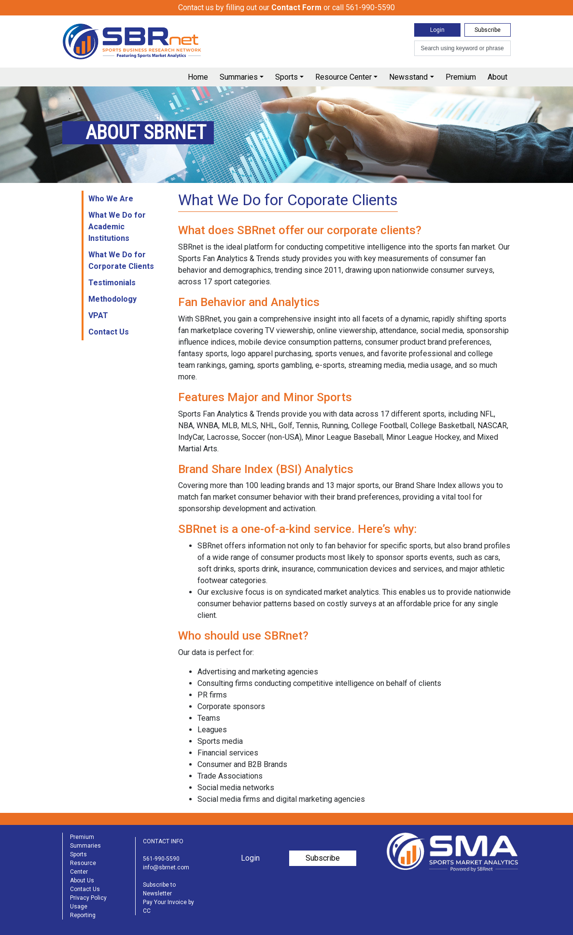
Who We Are (110, 198)
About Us (82, 880)
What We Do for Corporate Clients (121, 260)
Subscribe (488, 30)
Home (198, 77)
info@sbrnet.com (166, 867)
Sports (286, 77)
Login (437, 30)
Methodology (112, 299)
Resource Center (343, 77)
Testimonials (112, 282)
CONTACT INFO (163, 841)
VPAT (98, 315)
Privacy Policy (88, 897)
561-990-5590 (161, 858)
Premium (461, 77)
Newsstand (408, 77)
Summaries (239, 77)
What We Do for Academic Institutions (117, 226)
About (497, 77)
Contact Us (108, 331)
